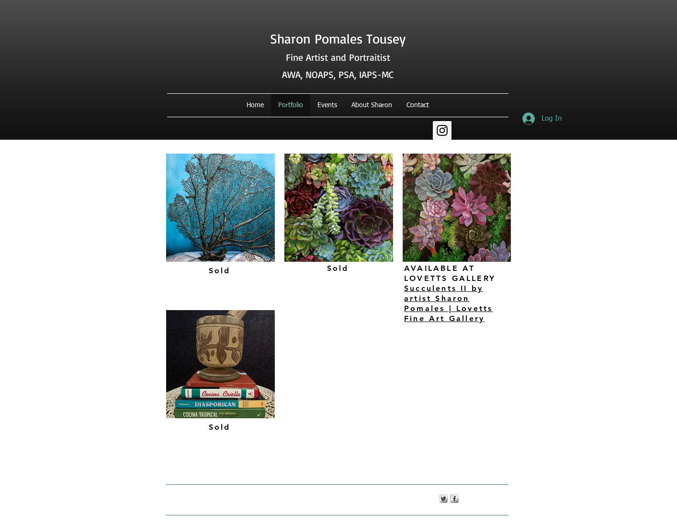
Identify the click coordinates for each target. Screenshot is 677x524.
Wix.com (327, 498)
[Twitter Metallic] (443, 498)
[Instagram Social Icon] (442, 130)
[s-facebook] (454, 498)
